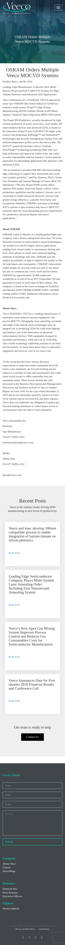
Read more (14, 552)
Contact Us (32, 736)
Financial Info (10, 888)
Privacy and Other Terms (25, 929)
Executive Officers (12, 896)
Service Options (11, 908)
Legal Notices (44, 929)
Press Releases (10, 892)
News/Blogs (9, 871)
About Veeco (9, 863)
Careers (7, 867)
